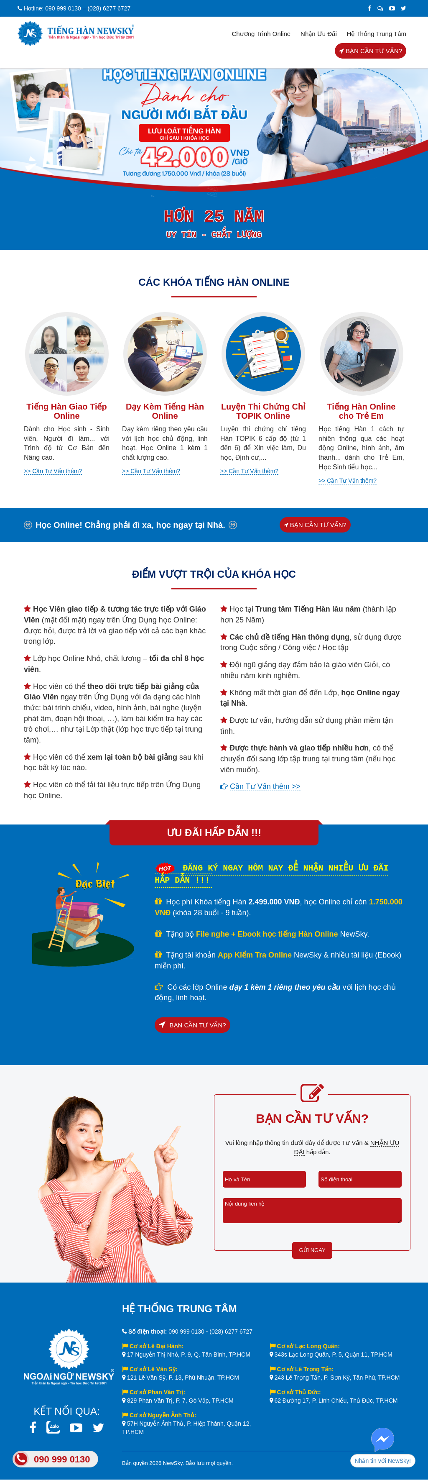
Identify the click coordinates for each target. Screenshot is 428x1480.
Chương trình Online (261, 33)
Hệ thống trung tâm (376, 33)
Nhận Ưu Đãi (319, 33)
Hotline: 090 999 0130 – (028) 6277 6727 (74, 8)
